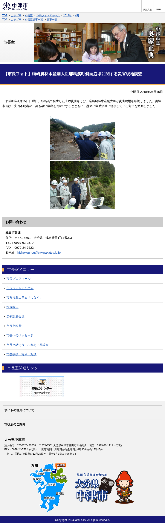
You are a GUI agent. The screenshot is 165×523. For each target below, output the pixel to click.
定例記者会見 (15, 316)
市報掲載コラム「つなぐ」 (24, 297)
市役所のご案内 (14, 424)
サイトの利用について (19, 410)
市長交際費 (13, 326)
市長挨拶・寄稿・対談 (21, 354)
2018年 (67, 15)
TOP (4, 15)
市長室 (29, 15)
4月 (77, 15)
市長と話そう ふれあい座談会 (27, 345)
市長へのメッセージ (20, 335)
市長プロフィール (18, 278)
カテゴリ (16, 15)
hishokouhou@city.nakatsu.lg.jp (39, 252)
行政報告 (12, 307)
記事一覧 (52, 19)
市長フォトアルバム (48, 15)
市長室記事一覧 (34, 19)
